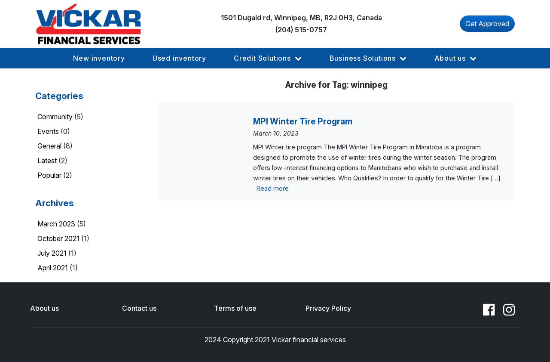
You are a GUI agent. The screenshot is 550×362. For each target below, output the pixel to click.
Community (55, 116)
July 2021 (52, 253)
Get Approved (487, 23)
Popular (49, 175)
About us (44, 308)
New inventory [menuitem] (99, 58)
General (49, 146)
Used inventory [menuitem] (179, 58)
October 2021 (58, 238)
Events (48, 131)
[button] (98, 58)
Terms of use (235, 308)
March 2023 (56, 224)
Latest (47, 160)
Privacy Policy (328, 308)
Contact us (139, 308)
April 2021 (52, 267)
